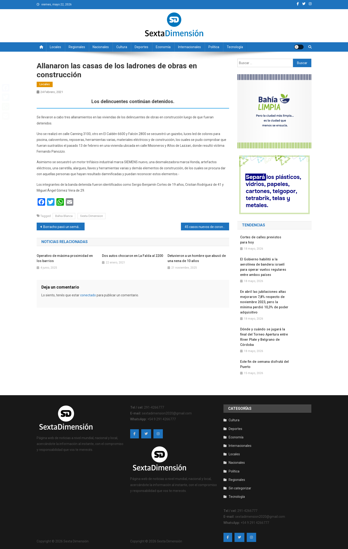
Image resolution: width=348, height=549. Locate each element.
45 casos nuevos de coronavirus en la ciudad (207, 227)
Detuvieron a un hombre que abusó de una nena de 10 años (197, 258)
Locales (55, 47)
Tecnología (235, 47)
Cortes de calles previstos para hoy (264, 239)
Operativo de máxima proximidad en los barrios (65, 258)
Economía (163, 47)
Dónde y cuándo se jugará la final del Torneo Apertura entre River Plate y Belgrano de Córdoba (263, 337)
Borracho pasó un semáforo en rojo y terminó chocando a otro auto (64, 227)
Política (213, 47)
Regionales (77, 47)
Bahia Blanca (64, 216)
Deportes (141, 47)
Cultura (121, 47)
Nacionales (101, 47)
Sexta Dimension (91, 216)
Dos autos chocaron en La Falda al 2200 (132, 256)
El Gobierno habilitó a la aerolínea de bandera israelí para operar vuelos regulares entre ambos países (262, 267)
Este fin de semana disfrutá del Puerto (264, 364)
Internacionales (189, 47)
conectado (88, 295)
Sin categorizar (240, 488)
